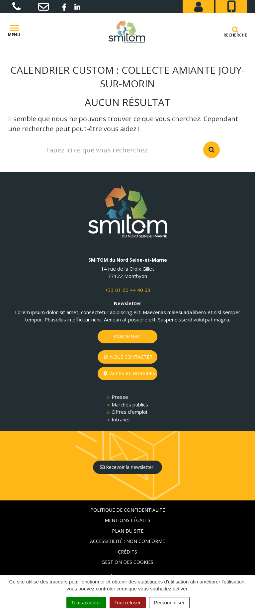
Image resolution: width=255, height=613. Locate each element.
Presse (120, 397)
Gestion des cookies (127, 562)
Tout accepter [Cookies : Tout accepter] (86, 602)
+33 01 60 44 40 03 (127, 290)
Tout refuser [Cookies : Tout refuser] (128, 602)
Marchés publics (130, 404)
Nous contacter (128, 357)
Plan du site (127, 531)
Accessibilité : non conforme (127, 541)
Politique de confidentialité (127, 510)
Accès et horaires (129, 373)
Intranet (121, 419)
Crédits (127, 552)
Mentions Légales (127, 520)
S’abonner (127, 336)
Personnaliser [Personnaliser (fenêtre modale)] (169, 602)
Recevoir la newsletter (126, 467)
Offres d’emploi (129, 411)
